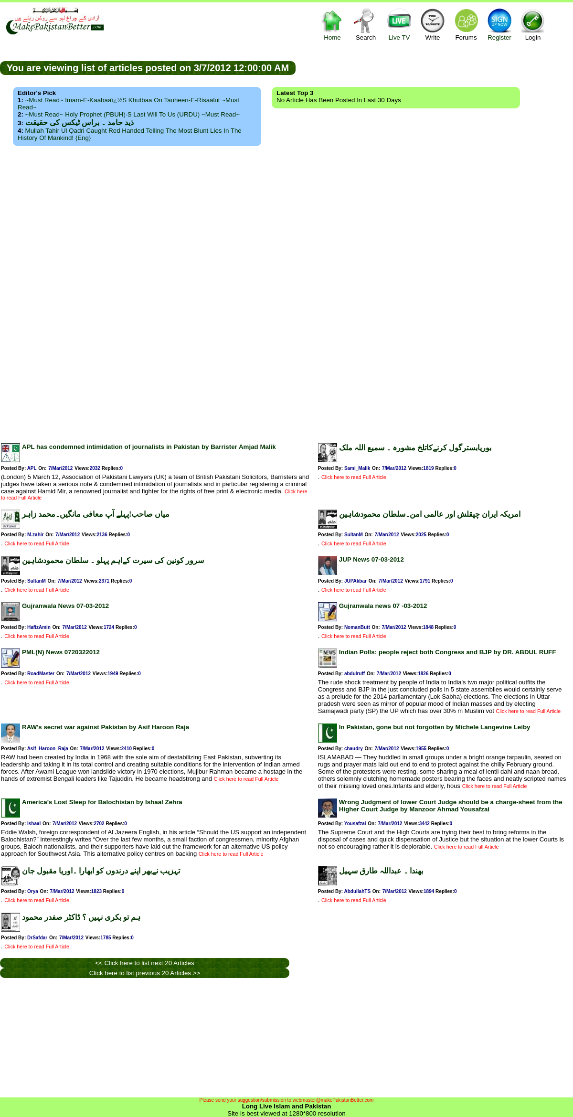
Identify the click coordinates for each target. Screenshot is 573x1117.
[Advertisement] (286, 292)
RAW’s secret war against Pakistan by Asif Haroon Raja (105, 727)
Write (433, 24)
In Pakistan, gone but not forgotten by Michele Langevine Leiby (435, 727)
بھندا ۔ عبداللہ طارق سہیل (381, 871)
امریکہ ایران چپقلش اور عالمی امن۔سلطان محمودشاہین (429, 514)
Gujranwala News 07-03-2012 (65, 605)
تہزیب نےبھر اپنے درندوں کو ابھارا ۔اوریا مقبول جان (101, 871)
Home (332, 24)
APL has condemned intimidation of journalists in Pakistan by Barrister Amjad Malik (149, 446)
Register (499, 24)
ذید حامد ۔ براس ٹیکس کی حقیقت (79, 122)
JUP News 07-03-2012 (371, 559)
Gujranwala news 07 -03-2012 (383, 605)
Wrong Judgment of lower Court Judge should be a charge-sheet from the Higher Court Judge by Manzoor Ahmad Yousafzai (450, 805)
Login (533, 24)
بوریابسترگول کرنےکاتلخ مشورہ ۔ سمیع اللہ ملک (415, 448)
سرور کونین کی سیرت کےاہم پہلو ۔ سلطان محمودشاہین (113, 560)
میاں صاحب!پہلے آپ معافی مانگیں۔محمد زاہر (96, 514)
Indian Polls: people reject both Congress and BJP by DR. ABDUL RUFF (447, 652)
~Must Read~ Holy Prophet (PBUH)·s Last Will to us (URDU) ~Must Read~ (132, 114)
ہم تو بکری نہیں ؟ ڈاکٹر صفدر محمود (81, 917)
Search (366, 24)
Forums (466, 24)
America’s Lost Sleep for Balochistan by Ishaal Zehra (102, 802)
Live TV (399, 24)
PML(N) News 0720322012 (61, 652)
